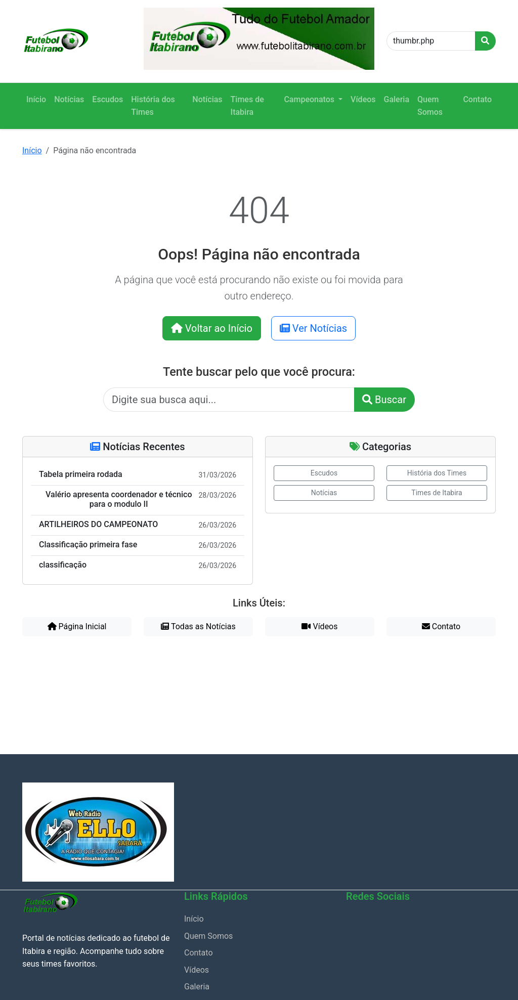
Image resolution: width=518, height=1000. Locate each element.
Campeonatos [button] (310, 99)
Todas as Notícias (198, 626)
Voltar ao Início (211, 328)
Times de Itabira (247, 106)
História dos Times (153, 106)
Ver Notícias (313, 328)
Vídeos (363, 99)
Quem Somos (430, 106)
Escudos (107, 99)
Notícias (69, 99)
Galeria (397, 99)
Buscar (384, 400)
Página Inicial (77, 626)
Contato (477, 99)
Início (36, 99)
